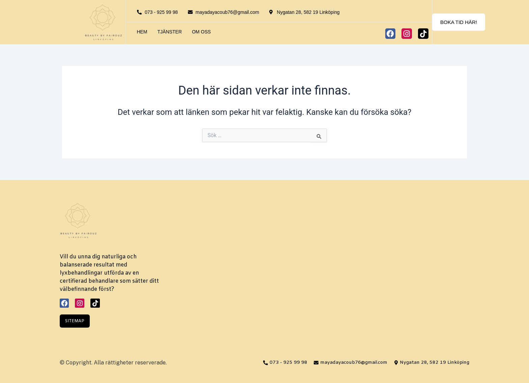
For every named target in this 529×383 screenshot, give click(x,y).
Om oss (201, 31)
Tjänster (170, 31)
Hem (142, 31)
